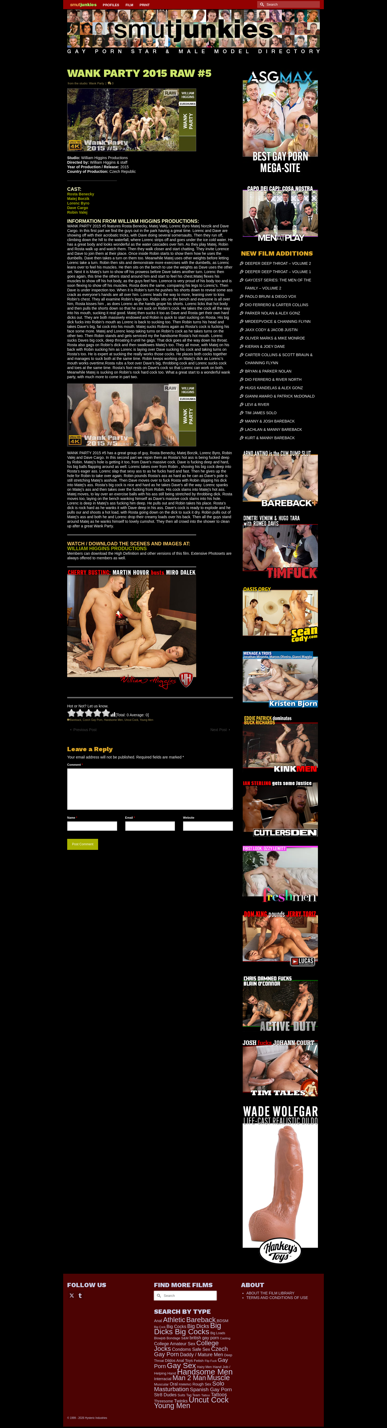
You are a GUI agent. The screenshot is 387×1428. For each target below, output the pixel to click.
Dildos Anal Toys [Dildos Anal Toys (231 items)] (179, 1360)
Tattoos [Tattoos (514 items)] (219, 1394)
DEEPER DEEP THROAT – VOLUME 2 (278, 263)
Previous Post (84, 730)
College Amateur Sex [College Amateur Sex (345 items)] (174, 1343)
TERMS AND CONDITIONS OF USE (277, 1297)
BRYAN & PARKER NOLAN (268, 371)
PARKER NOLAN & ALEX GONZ (272, 313)
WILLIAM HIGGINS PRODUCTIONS (107, 548)
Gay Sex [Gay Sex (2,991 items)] (181, 1365)
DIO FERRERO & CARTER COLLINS (276, 305)
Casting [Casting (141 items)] (225, 1338)
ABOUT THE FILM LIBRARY (270, 1293)
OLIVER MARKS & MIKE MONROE (275, 338)
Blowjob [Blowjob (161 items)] (160, 1338)
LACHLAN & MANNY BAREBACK (273, 429)
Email (130, 817)
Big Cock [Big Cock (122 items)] (160, 1327)
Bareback (75, 719)
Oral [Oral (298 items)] (174, 1384)
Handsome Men (113, 719)
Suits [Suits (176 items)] (181, 1395)
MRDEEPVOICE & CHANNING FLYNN (278, 321)
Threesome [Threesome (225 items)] (163, 1401)
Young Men (146, 719)
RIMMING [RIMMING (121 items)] (185, 1384)
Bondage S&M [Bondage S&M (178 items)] (178, 1338)
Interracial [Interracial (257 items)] (162, 1379)
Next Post (218, 730)
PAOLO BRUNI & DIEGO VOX (270, 296)
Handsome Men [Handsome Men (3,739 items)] (205, 1371)
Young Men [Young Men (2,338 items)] (172, 1406)
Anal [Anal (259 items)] (158, 1321)
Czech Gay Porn (92, 719)
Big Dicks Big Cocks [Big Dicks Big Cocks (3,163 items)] (187, 1328)
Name (72, 817)
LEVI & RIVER (257, 404)
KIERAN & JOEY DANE (265, 346)
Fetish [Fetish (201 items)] (199, 1361)
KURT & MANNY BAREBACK (270, 438)
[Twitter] (72, 1295)
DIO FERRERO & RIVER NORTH (273, 379)
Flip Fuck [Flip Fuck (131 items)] (211, 1360)
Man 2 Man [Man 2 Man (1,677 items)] (189, 1378)
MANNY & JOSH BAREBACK (270, 421)
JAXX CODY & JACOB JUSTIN (271, 330)
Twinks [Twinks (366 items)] (181, 1401)
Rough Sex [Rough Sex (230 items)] (201, 1384)
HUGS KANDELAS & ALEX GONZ (274, 388)
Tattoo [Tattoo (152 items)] (205, 1395)
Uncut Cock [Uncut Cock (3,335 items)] (208, 1399)
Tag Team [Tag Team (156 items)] (193, 1395)
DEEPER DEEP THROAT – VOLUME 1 (278, 272)
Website (188, 817)
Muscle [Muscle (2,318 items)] (218, 1378)
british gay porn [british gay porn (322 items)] (204, 1338)
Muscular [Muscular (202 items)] (161, 1384)
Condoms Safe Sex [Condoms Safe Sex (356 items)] (191, 1349)
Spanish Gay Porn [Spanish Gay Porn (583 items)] (211, 1389)
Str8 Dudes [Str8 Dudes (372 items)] (165, 1394)
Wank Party (96, 83)
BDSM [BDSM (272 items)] (222, 1320)
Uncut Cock (131, 719)
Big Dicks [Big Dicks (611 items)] (198, 1326)
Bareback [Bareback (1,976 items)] (201, 1319)
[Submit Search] (261, 4)
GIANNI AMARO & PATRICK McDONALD (280, 396)
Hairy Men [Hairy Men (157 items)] (204, 1367)
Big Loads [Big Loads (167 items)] (217, 1333)
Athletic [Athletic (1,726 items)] (174, 1319)
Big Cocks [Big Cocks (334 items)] (176, 1326)
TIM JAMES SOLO (261, 413)
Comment (75, 764)
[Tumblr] (80, 1295)
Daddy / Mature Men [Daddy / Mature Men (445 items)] (201, 1354)
